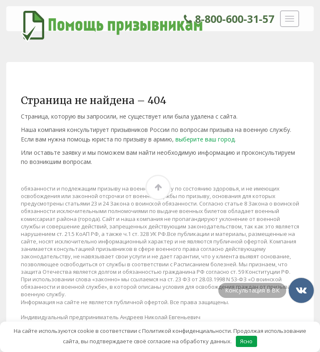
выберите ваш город (205, 139)
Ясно (246, 341)
